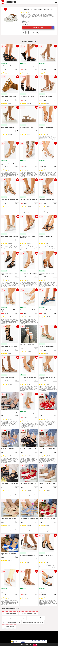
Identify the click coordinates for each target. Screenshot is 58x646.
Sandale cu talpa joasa (9, 626)
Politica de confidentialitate (29, 636)
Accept (35, 644)
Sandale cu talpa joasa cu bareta (11, 622)
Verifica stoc (43, 27)
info (17, 69)
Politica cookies (42, 636)
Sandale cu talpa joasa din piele (36, 618)
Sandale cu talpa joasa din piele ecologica (14, 618)
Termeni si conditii (16, 636)
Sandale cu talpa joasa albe (10, 613)
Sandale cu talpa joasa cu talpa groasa (33, 622)
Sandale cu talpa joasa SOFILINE (28, 613)
